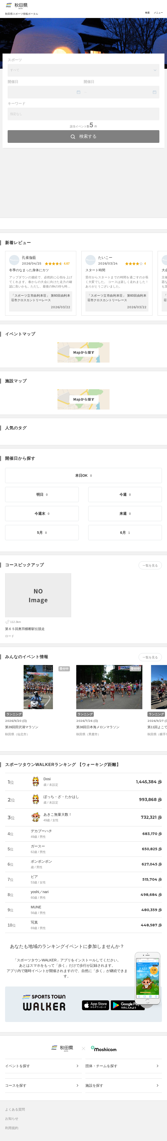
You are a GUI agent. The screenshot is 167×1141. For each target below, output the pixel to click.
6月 (125, 533)
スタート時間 (95, 270)
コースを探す (15, 1085)
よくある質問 (15, 1109)
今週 (125, 494)
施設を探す (94, 1085)
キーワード (16, 103)
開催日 (13, 82)
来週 (125, 514)
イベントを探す (17, 1066)
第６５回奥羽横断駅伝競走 (25, 629)
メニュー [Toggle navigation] (158, 9)
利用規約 (11, 1128)
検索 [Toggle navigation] (147, 9)
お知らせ (11, 1118)
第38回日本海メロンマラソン (97, 727)
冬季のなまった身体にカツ (29, 270)
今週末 (42, 514)
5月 (42, 533)
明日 (42, 494)
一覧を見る (150, 565)
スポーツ (15, 60)
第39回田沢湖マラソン (21, 727)
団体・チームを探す (101, 1066)
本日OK (83, 475)
